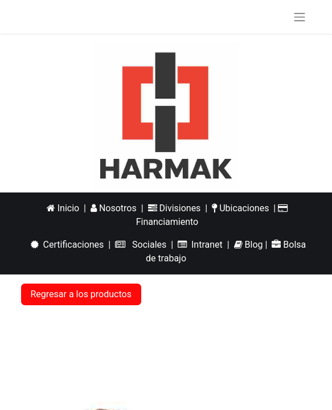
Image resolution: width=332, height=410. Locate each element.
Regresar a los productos (81, 294)
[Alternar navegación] (299, 17)
